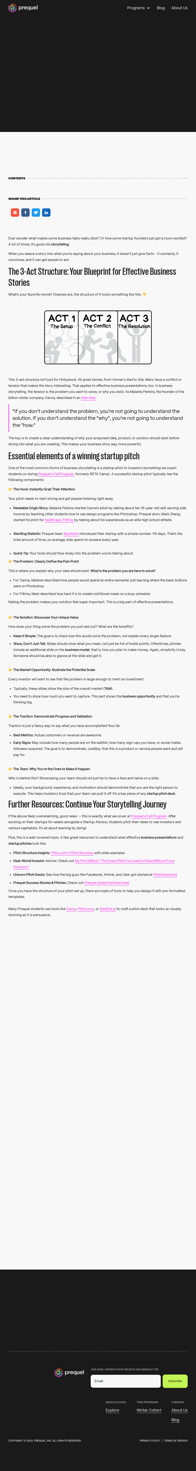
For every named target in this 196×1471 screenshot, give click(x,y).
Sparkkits (71, 534)
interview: (88, 398)
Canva (71, 909)
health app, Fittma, (59, 520)
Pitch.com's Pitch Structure (72, 853)
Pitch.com (86, 909)
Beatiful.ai (108, 909)
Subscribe (175, 1381)
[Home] (23, 8)
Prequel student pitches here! (106, 883)
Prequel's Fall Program (56, 474)
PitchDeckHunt (165, 874)
